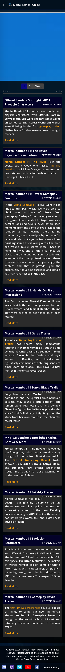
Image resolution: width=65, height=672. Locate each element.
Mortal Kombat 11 (24, 205)
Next (38, 86)
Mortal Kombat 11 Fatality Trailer (29, 492)
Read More (11, 140)
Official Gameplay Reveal (31, 460)
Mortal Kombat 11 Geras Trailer (27, 333)
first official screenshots (25, 608)
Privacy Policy (51, 667)
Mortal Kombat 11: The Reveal (26, 161)
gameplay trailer (49, 126)
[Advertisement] (32, 46)
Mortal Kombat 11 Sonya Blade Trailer (32, 387)
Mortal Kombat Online (24, 5)
